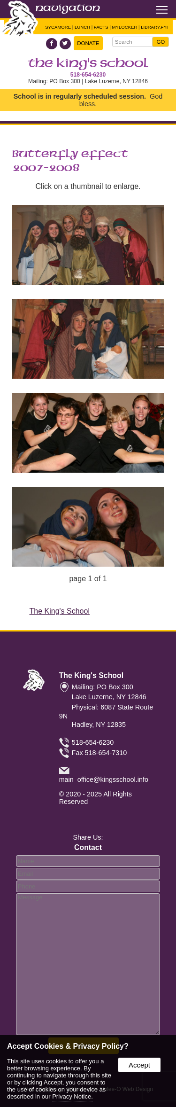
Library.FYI (154, 27)
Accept (139, 1065)
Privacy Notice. (72, 1096)
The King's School (88, 63)
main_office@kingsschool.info (103, 779)
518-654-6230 (88, 74)
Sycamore (58, 27)
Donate (88, 43)
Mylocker (125, 27)
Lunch (82, 27)
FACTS (101, 27)
